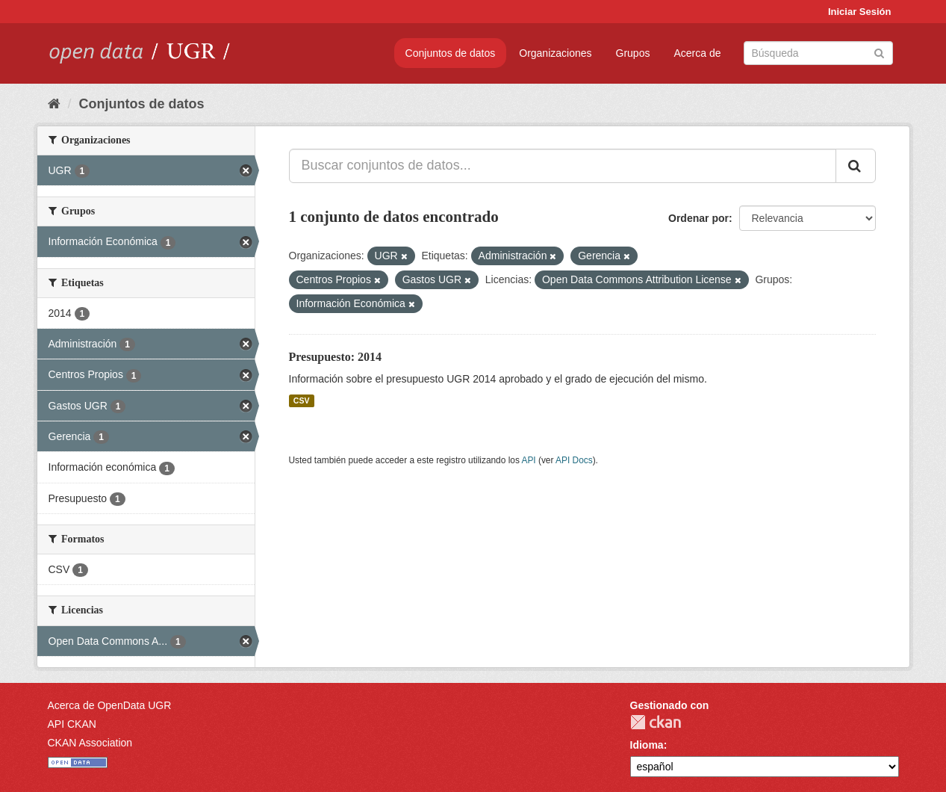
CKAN (655, 722)
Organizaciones (555, 53)
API (528, 460)
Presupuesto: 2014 (335, 356)
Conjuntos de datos (450, 53)
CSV (301, 400)
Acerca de (697, 53)
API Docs (574, 460)
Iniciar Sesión (859, 11)
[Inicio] (54, 103)
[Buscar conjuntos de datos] (818, 53)
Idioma (647, 745)
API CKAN (72, 724)
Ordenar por (698, 218)
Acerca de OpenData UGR (110, 705)
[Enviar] (879, 52)
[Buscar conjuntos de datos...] (562, 166)
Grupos (633, 53)
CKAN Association (90, 743)
